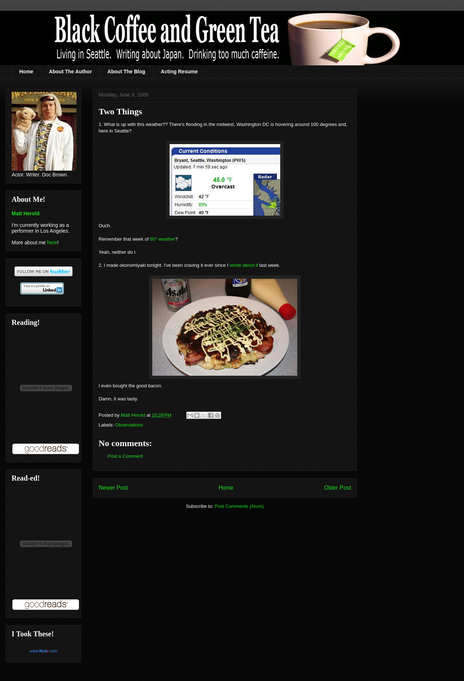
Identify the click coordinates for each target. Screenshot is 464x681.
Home (26, 71)
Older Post (337, 488)
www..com (43, 651)
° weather (165, 239)
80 (152, 239)
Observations (129, 425)
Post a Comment (125, 456)
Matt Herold (26, 213)
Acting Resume (179, 71)
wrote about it (244, 265)
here (52, 242)
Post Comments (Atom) (239, 506)
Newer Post (113, 488)
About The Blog (126, 71)
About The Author (70, 71)
